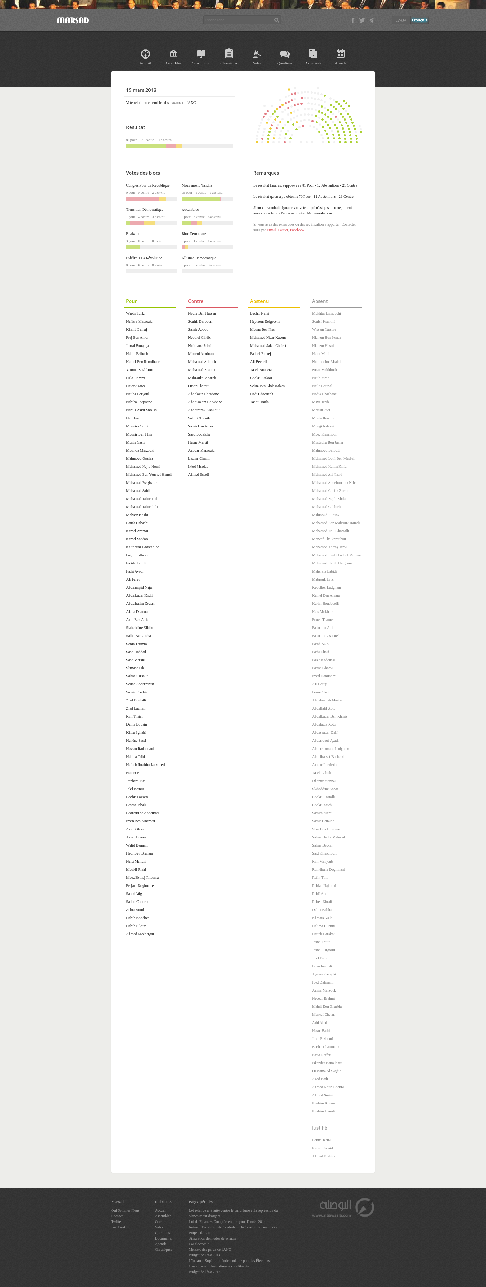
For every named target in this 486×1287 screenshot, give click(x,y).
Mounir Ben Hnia (139, 434)
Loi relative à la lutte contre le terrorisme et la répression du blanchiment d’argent (233, 1213)
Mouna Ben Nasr (263, 329)
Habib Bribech (137, 354)
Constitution (201, 63)
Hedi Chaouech (261, 394)
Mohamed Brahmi (201, 370)
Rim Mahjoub (322, 861)
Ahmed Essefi (198, 474)
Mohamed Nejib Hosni (143, 466)
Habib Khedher (137, 918)
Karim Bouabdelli (325, 603)
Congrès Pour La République (148, 185)
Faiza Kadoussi (323, 660)
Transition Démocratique (144, 209)
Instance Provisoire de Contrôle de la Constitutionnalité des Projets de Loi (233, 1230)
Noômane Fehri (199, 345)
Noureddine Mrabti (326, 362)
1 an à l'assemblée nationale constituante (219, 1266)
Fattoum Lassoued (325, 636)
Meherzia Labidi (324, 571)
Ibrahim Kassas (323, 1103)
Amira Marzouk (324, 990)
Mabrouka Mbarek (202, 378)
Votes (257, 63)
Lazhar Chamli (199, 458)
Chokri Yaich (322, 805)
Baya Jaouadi (322, 966)
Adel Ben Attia (137, 619)
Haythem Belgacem (265, 321)
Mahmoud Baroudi (326, 450)
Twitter (282, 230)
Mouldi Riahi (136, 869)
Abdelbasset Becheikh (328, 756)
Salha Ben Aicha (138, 636)
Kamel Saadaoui (138, 539)
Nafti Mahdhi (136, 861)
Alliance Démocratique (199, 258)
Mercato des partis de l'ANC (210, 1249)
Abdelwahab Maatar (327, 700)
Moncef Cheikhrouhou (329, 539)
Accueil (145, 63)
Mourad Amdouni (201, 354)
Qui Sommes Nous (125, 1210)
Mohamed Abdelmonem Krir (333, 482)
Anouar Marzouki (201, 450)
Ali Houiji (319, 684)
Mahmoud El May (325, 515)
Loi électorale (199, 1244)
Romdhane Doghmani (328, 869)
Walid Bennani (137, 845)
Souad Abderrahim (140, 684)
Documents (312, 63)
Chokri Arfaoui (261, 378)
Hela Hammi (135, 378)
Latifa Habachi (137, 523)
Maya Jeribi (321, 402)
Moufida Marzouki (140, 450)
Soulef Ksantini (323, 321)
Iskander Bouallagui (327, 1063)
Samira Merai (322, 813)
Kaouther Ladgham (326, 587)
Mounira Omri (137, 426)
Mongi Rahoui (323, 426)
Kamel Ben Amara (326, 595)
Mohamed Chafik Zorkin (330, 491)
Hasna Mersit (198, 442)
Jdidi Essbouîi (322, 1039)
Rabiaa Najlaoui (324, 885)
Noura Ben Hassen (202, 313)
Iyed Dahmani (322, 982)
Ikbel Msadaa (198, 466)
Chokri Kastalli (323, 797)
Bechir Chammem (325, 1047)
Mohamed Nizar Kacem (268, 337)
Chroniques (228, 63)
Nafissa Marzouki (139, 321)
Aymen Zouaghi (324, 974)
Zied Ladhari (135, 708)
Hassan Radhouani (140, 748)
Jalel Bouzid (135, 789)
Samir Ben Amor (200, 426)
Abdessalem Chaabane (205, 402)
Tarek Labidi (321, 773)
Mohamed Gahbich (326, 507)
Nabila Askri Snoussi (141, 410)
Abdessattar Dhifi (325, 732)
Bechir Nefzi (259, 313)
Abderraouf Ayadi (325, 740)
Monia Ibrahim (323, 418)
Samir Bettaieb (323, 821)
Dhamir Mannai (324, 781)
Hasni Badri (321, 1030)
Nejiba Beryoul (137, 394)
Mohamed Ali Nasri (327, 474)
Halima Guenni (323, 926)
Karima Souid (322, 1148)
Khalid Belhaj (136, 329)
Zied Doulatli (136, 700)
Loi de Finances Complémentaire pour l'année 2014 (227, 1221)
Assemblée (173, 63)
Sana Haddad (136, 652)
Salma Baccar (322, 845)
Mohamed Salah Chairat (268, 345)
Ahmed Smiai (322, 1095)
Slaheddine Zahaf (325, 789)
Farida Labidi (136, 563)
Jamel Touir (321, 942)
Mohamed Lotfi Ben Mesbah (333, 458)
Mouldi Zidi (321, 410)
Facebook (297, 230)
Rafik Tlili (320, 877)
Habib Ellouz (136, 926)
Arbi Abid (319, 1022)
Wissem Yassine (324, 329)
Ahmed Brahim (323, 1156)
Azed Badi (320, 1079)
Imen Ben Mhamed (140, 821)
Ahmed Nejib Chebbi (328, 1087)
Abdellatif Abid (323, 708)
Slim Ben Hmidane (326, 829)
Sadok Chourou (137, 902)
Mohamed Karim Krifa (329, 466)
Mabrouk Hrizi (323, 579)
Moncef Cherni (323, 1014)
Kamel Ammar (137, 531)
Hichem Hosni (323, 345)
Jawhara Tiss (135, 781)
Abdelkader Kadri (139, 595)
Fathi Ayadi (134, 571)
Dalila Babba (322, 910)
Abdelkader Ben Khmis (329, 716)
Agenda (340, 63)
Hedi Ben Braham (139, 853)
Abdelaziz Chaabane (203, 394)
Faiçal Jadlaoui (137, 555)
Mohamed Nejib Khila (329, 499)
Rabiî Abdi (320, 893)
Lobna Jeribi (321, 1140)
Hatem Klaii (135, 773)
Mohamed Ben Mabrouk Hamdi (336, 523)
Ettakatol (132, 234)
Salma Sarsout (137, 676)
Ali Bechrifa (259, 362)
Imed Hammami (324, 676)
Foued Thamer (323, 619)
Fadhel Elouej (260, 354)
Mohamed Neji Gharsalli (330, 531)
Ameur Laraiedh (324, 765)
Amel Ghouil (136, 829)
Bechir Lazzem (137, 797)
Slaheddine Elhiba (139, 628)
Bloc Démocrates (194, 234)
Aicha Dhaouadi (138, 611)
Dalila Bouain (136, 724)
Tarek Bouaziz (261, 370)
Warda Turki (135, 313)
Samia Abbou (198, 329)
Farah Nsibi (320, 644)
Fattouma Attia (323, 628)
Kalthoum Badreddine (142, 547)
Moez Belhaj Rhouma (142, 877)
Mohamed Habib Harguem (332, 563)
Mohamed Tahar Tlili (142, 499)
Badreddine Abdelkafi (142, 813)
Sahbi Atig (134, 893)
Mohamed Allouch (202, 362)
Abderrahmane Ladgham (330, 748)
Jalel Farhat (320, 958)
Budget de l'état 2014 (204, 1255)
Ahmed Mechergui (140, 934)
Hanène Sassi (136, 740)
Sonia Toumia (136, 644)
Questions (284, 63)
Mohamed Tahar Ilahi (142, 507)
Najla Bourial (322, 386)
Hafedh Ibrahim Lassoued (145, 765)
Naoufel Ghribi (199, 337)
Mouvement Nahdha (197, 185)
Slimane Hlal (136, 668)
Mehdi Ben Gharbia (327, 1006)
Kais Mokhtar (322, 611)
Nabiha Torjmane (139, 402)
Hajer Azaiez (135, 386)
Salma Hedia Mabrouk (329, 837)
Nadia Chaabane (324, 394)
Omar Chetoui (198, 386)
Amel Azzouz (136, 837)
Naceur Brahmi (323, 998)
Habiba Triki (135, 756)
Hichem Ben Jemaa (326, 337)
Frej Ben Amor (137, 337)
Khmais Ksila (322, 918)
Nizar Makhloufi (324, 370)
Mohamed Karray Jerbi (329, 547)
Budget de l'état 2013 (204, 1272)
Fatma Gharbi (322, 668)
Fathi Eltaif (320, 652)
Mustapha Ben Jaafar (327, 442)
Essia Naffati (321, 1055)
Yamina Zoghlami (139, 370)
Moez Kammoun (324, 434)
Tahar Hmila (259, 402)
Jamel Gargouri (323, 950)
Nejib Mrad (320, 378)
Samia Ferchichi (138, 692)
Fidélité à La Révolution (144, 258)
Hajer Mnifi (321, 354)
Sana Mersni (135, 660)
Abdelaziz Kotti (324, 724)
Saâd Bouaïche (199, 434)
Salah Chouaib (199, 418)
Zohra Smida (135, 910)
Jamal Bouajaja (137, 345)
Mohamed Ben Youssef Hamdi (149, 474)
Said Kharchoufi (324, 853)
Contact (117, 1216)
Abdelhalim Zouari (140, 603)
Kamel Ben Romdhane (143, 362)
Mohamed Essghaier (141, 482)
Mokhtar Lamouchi (326, 313)
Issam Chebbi (322, 692)
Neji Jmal (133, 418)
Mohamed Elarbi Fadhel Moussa (336, 555)
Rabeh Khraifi (322, 902)
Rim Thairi (134, 716)
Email (271, 230)
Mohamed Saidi (138, 491)
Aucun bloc (190, 209)
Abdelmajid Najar (139, 587)
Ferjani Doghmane (140, 885)
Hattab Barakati (324, 934)
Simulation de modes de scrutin (212, 1238)
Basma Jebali (136, 805)
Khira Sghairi (136, 732)
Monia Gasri (135, 442)
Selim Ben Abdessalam (267, 386)
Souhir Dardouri (200, 321)
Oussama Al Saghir (326, 1071)
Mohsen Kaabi (137, 515)
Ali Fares (133, 579)
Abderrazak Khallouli (204, 410)
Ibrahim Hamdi (323, 1111)
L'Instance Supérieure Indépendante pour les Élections (229, 1260)
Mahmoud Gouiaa (139, 458)
